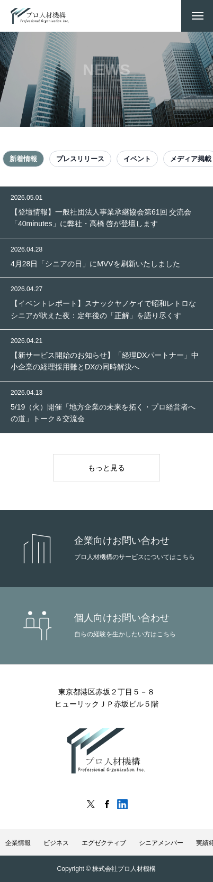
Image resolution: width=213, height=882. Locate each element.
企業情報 (18, 843)
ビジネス (56, 843)
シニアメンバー (161, 843)
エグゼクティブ (104, 843)
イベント (137, 159)
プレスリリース (80, 159)
